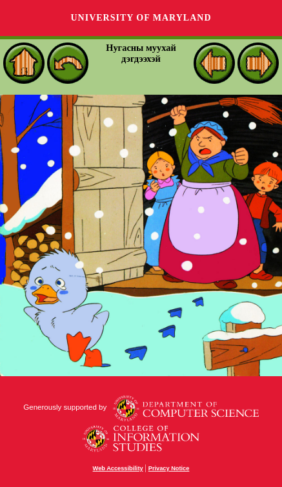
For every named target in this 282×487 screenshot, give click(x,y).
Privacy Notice (169, 468)
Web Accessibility (118, 468)
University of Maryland (140, 18)
